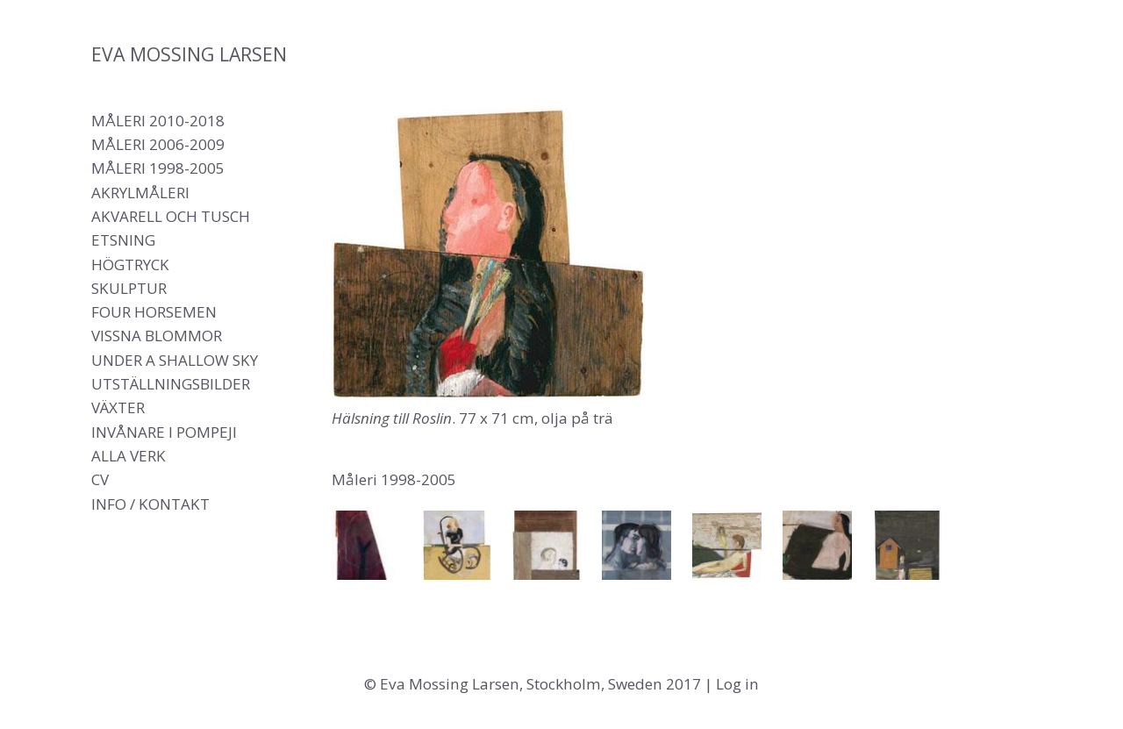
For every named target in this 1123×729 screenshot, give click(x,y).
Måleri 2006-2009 (158, 144)
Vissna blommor (156, 335)
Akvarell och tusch (170, 216)
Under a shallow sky (174, 360)
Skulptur (129, 288)
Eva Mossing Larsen (189, 54)
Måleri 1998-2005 (158, 168)
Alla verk (128, 456)
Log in (737, 684)
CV (100, 479)
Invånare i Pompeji (164, 432)
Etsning (123, 240)
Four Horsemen (154, 312)
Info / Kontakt (150, 504)
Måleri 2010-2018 (158, 121)
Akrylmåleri (140, 192)
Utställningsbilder (170, 384)
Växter (118, 407)
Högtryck (130, 264)
